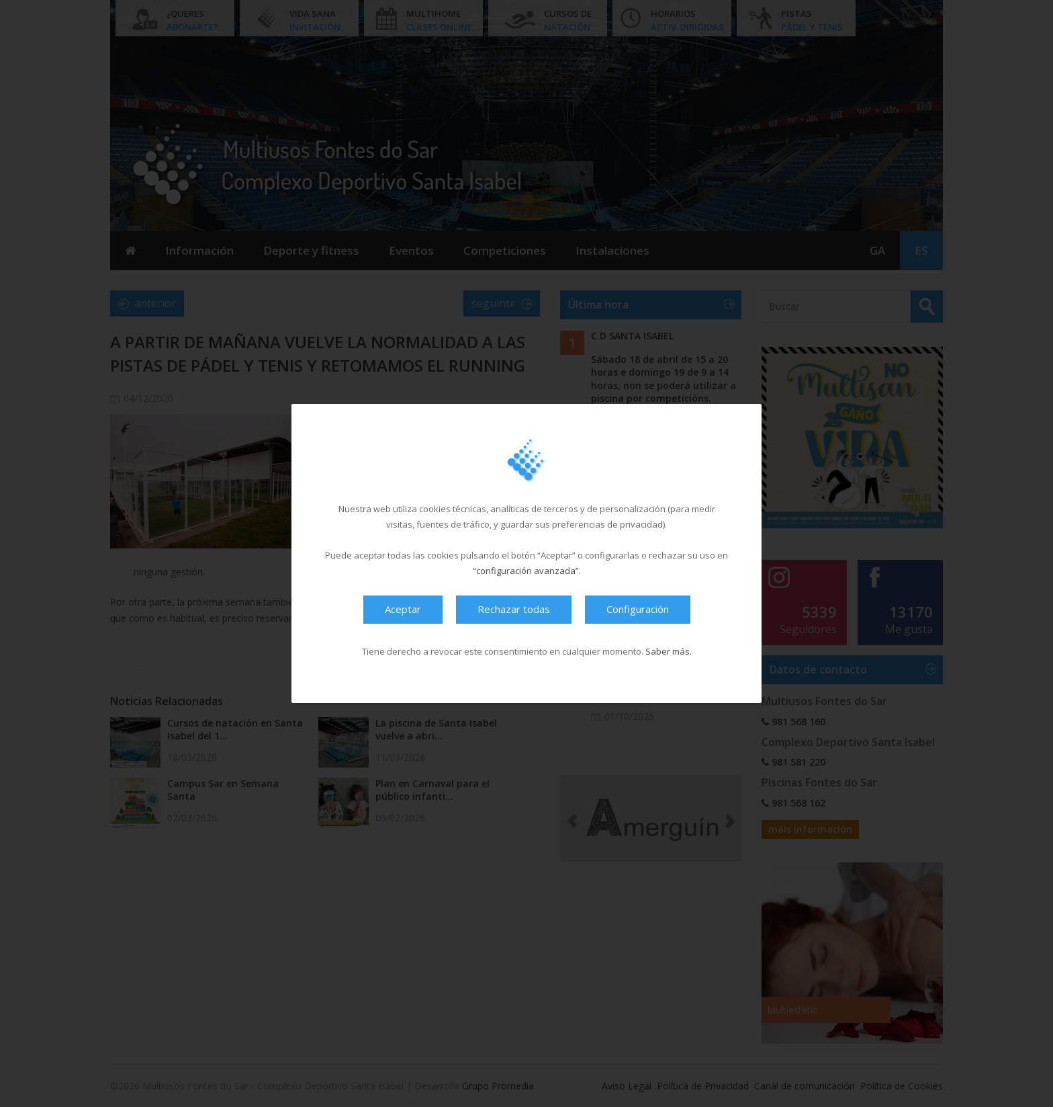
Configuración (637, 609)
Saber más (667, 651)
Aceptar (403, 609)
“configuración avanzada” (526, 571)
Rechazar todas (513, 609)
